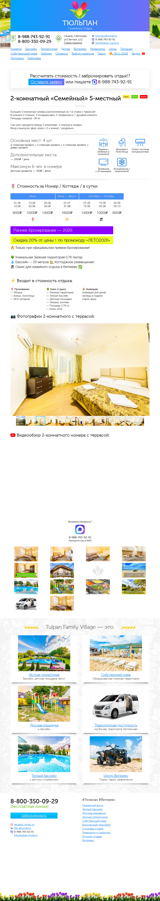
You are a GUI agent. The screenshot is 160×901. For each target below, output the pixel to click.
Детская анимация (94, 813)
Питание (126, 49)
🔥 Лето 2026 (118, 53)
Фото (134, 97)
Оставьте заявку (46, 82)
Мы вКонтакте (22, 828)
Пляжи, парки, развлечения (116, 777)
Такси (101, 53)
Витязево (80, 49)
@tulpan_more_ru (24, 824)
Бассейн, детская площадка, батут (44, 676)
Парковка (34, 58)
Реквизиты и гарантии (96, 832)
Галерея (46, 53)
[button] (146, 326)
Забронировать (34, 815)
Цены (113, 49)
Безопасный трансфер (96, 824)
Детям (65, 49)
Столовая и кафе (92, 828)
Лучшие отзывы (92, 836)
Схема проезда (73, 43)
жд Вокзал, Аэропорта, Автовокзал (116, 727)
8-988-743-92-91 (105, 39)
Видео (136, 53)
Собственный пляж (23, 53)
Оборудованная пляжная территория (116, 676)
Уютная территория (95, 817)
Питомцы (17, 58)
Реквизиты (97, 49)
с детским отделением (44, 777)
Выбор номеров (83, 53)
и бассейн (44, 727)
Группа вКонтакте (106, 35)
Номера (16, 49)
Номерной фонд (92, 805)
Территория (49, 49)
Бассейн (31, 49)
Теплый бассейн (92, 809)
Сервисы (61, 53)
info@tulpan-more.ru (107, 43)
